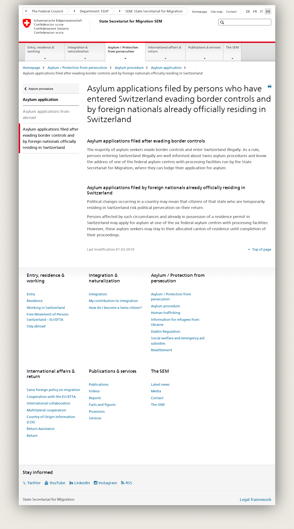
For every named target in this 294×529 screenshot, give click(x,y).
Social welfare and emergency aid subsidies (177, 340)
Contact (231, 12)
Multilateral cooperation (46, 410)
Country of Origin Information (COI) (51, 419)
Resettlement (161, 350)
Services (95, 418)
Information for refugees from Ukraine (175, 322)
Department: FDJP (91, 11)
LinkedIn (82, 482)
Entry (31, 294)
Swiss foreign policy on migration (53, 390)
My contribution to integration (113, 301)
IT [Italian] (261, 11)
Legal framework (255, 499)
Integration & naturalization (78, 49)
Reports (95, 398)
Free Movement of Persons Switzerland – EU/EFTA (47, 317)
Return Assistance (40, 428)
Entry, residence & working (40, 49)
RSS (129, 482)
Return (32, 435)
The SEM (232, 47)
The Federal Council (44, 11)
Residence (35, 301)
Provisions (97, 411)
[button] (222, 22)
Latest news (160, 384)
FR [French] (255, 11)
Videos (94, 391)
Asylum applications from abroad (46, 114)
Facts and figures (102, 404)
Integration (98, 294)
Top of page (261, 249)
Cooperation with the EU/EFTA (51, 396)
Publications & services (204, 47)
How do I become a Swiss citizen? (115, 307)
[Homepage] (98, 26)
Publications (98, 384)
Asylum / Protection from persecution (126, 51)
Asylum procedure (129, 67)
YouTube (57, 482)
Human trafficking (165, 312)
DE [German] (248, 11)
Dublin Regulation (165, 331)
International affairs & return (164, 49)
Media (156, 391)
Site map (217, 12)
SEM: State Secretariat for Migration (151, 11)
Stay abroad (36, 326)
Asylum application (166, 67)
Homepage (199, 12)
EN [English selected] (268, 11)
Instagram (108, 482)
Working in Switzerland (46, 307)
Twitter (34, 482)
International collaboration (48, 403)
